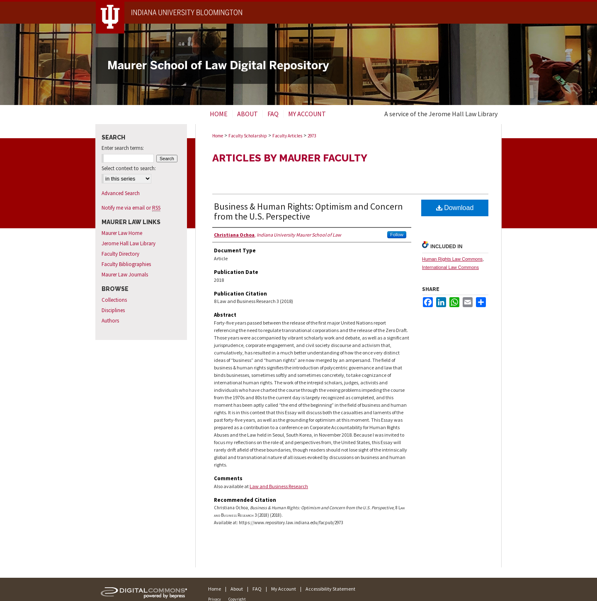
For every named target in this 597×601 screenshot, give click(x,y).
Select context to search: (129, 168)
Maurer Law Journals (125, 274)
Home (217, 136)
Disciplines (113, 310)
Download (455, 207)
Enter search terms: (123, 147)
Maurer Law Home (122, 233)
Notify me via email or (131, 207)
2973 (312, 136)
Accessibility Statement (330, 589)
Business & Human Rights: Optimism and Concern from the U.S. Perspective (308, 211)
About (237, 589)
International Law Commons (450, 267)
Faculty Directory (120, 253)
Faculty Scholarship (247, 136)
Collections (114, 299)
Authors (110, 320)
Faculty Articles (287, 136)
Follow (396, 234)
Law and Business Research (279, 486)
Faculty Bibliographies (126, 264)
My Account (283, 589)
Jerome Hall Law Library (128, 243)
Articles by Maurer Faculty (289, 158)
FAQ (257, 589)
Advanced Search (121, 193)
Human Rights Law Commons (452, 259)
